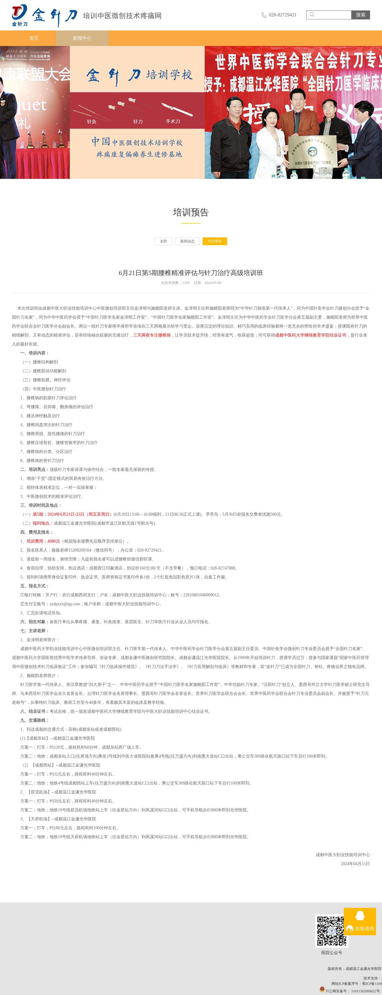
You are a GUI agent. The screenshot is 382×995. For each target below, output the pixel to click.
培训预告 (215, 241)
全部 (163, 241)
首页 (34, 38)
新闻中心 (82, 38)
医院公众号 (343, 931)
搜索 (361, 14)
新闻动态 (187, 241)
